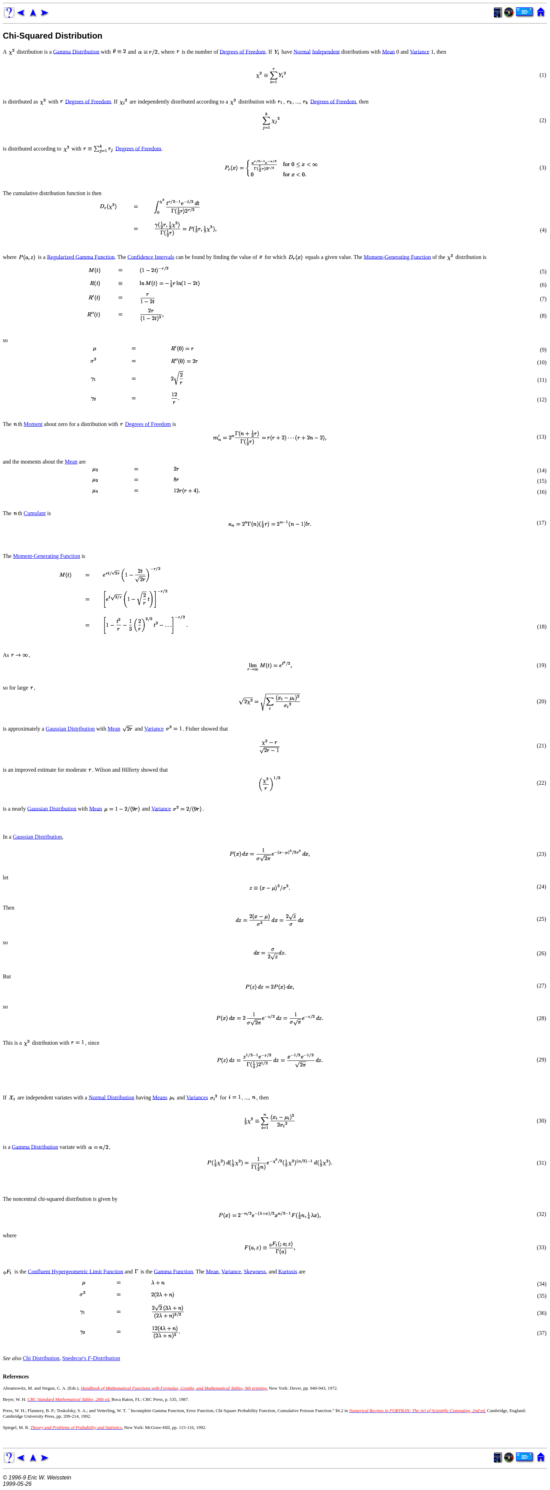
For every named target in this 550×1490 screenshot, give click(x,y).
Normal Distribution (111, 1097)
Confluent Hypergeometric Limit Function (75, 1271)
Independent (326, 51)
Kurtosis (287, 1271)
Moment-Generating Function (397, 257)
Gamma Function (173, 1271)
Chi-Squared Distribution (52, 35)
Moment (33, 424)
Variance (419, 51)
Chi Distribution (41, 1358)
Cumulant (35, 513)
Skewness (255, 1271)
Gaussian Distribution (70, 729)
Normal (302, 51)
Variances (197, 1097)
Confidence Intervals (150, 257)
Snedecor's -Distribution (91, 1358)
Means (159, 1097)
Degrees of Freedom (243, 51)
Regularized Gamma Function (81, 257)
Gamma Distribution (76, 51)
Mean (388, 51)
